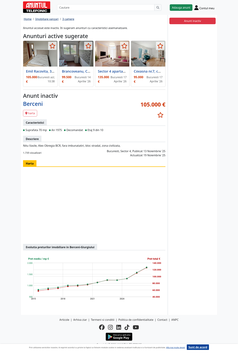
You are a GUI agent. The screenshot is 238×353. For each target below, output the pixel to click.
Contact (162, 320)
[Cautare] (105, 7)
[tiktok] (127, 327)
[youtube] (136, 327)
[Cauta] (157, 7)
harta (30, 113)
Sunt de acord (197, 347)
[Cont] (204, 7)
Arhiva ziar (80, 320)
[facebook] (102, 327)
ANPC (174, 320)
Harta (30, 163)
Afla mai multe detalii (175, 347)
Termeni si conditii (102, 320)
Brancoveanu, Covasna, (81, 71)
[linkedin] (118, 327)
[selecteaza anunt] (52, 46)
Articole (64, 320)
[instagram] (110, 327)
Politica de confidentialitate (135, 320)
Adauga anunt (181, 7)
